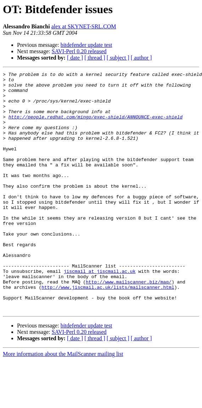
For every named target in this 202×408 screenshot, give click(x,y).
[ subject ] (118, 58)
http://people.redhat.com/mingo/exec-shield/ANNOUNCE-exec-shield (96, 126)
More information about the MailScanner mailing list (63, 402)
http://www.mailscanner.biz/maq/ (129, 324)
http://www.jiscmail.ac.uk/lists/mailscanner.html (107, 330)
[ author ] (141, 58)
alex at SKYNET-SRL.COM (83, 26)
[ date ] (75, 58)
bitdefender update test (86, 45)
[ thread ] (94, 58)
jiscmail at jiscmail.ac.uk (100, 311)
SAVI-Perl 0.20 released (79, 51)
